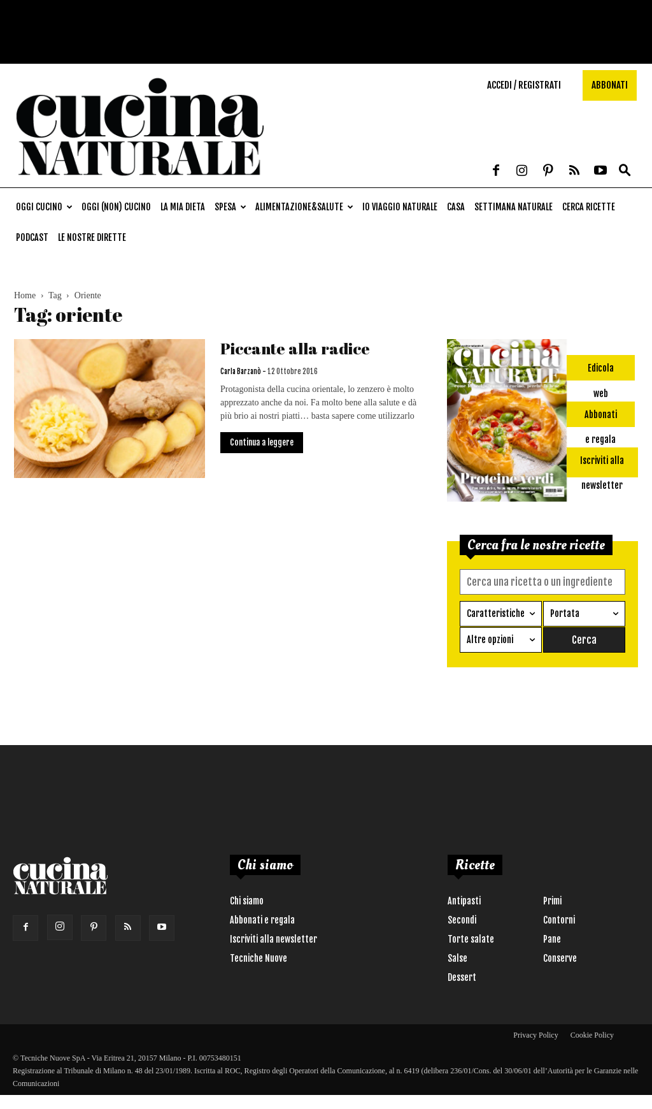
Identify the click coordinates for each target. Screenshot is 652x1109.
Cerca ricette (588, 206)
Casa (456, 206)
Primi (552, 900)
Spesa (230, 206)
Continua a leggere (262, 442)
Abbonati (610, 85)
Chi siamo (247, 900)
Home (25, 295)
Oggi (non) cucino (116, 206)
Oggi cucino (44, 206)
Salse (457, 958)
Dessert (462, 977)
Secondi (462, 920)
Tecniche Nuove (258, 958)
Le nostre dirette (92, 237)
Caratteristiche (496, 613)
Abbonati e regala (262, 920)
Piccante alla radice (295, 348)
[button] (625, 171)
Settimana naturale (513, 206)
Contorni (559, 920)
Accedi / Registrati (524, 85)
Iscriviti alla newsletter (273, 939)
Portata (564, 613)
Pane (552, 939)
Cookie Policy (592, 1035)
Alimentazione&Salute (304, 206)
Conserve (560, 958)
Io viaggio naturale (399, 206)
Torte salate (471, 939)
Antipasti (464, 900)
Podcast (32, 237)
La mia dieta (182, 206)
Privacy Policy (535, 1035)
